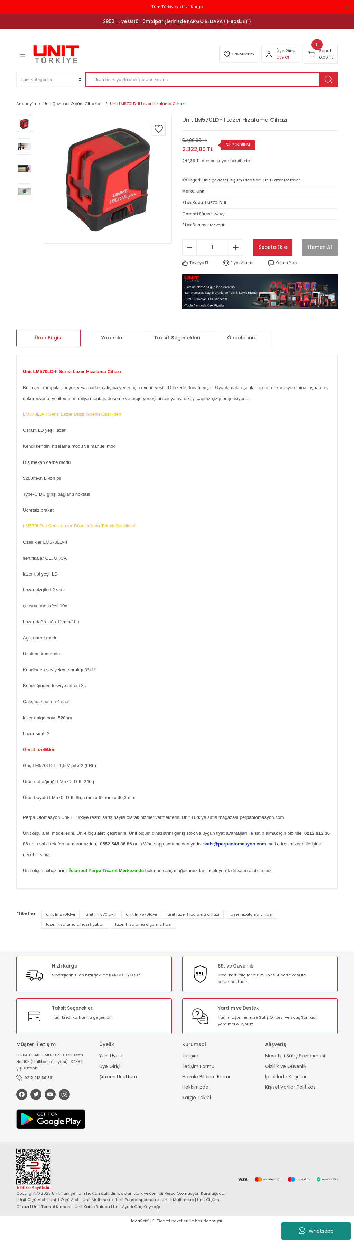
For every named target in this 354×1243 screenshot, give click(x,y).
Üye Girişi (109, 1083)
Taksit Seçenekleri (177, 354)
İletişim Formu (198, 1083)
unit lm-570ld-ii (141, 931)
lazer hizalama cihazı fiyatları (75, 941)
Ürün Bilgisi (49, 354)
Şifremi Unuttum (118, 1093)
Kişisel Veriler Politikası (291, 1104)
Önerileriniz (241, 354)
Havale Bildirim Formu (207, 1093)
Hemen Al (295, 263)
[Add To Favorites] (159, 129)
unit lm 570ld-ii (100, 931)
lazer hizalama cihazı (251, 931)
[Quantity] (212, 264)
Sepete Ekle (295, 246)
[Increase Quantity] (236, 264)
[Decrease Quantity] (189, 264)
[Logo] (56, 54)
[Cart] (321, 54)
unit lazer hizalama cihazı (193, 931)
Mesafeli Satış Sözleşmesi (295, 1072)
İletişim (190, 1072)
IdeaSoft (140, 1238)
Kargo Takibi (196, 1114)
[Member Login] (268, 54)
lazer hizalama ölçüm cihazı (143, 941)
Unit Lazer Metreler (285, 180)
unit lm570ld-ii (60, 931)
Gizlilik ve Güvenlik (286, 1083)
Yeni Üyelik (111, 1072)
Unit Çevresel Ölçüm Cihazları (232, 180)
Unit (201, 191)
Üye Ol (282, 57)
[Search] (211, 79)
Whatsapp (316, 1231)
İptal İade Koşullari (286, 1093)
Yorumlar (112, 354)
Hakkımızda (195, 1104)
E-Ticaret (161, 1238)
